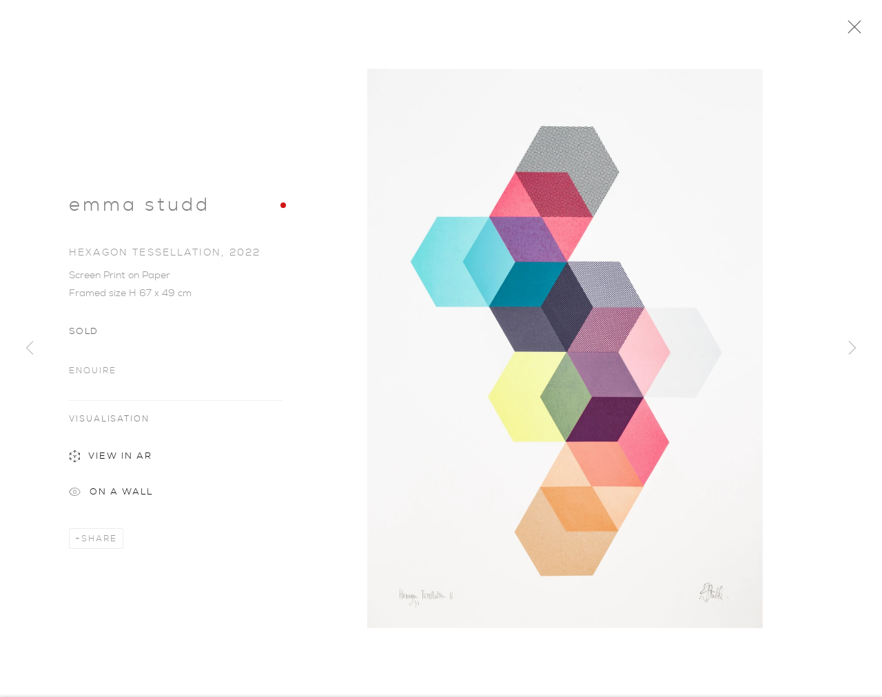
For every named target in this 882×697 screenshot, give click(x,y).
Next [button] (852, 348)
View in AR (110, 461)
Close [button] (851, 31)
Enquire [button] (92, 373)
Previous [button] (29, 348)
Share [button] (99, 542)
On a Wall (111, 497)
